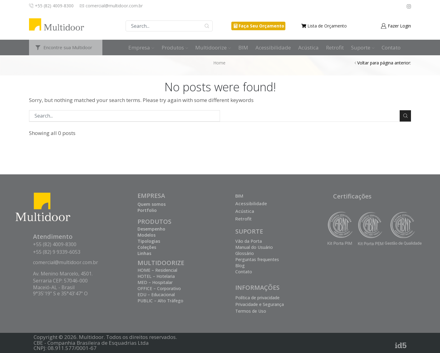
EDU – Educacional (156, 294)
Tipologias (149, 241)
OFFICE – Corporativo (159, 288)
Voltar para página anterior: (384, 63)
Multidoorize (213, 47)
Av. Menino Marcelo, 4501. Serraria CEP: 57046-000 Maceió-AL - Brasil (63, 280)
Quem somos (152, 204)
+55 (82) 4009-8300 (54, 244)
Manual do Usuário (254, 247)
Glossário (244, 253)
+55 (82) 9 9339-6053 (56, 252)
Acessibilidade (273, 47)
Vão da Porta (248, 241)
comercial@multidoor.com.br (65, 262)
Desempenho (151, 229)
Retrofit (335, 47)
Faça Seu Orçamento (261, 26)
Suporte (363, 47)
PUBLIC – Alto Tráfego (160, 301)
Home (219, 63)
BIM (243, 47)
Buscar (207, 26)
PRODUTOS (154, 221)
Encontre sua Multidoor (67, 47)
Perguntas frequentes (257, 259)
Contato (391, 47)
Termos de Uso (250, 311)
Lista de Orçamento (327, 26)
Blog (240, 265)
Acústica (308, 47)
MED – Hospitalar (155, 282)
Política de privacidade (257, 297)
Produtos (175, 47)
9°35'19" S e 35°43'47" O (60, 293)
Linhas (144, 253)
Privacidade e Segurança (259, 304)
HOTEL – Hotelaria (156, 276)
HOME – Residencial (157, 270)
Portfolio (147, 210)
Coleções (147, 247)
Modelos (147, 235)
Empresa (141, 47)
